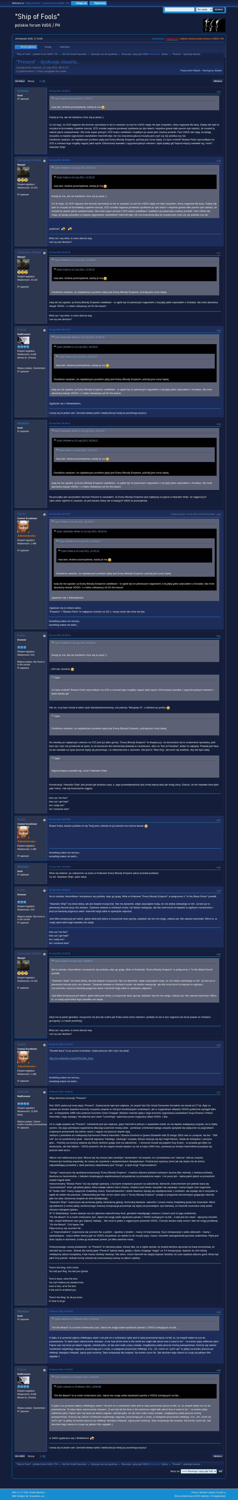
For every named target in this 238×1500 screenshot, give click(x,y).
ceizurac (23, 1091)
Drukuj (218, 81)
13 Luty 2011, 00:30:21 (59, 160)
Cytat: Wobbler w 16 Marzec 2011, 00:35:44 (76, 1377)
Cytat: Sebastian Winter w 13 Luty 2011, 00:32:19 (79, 337)
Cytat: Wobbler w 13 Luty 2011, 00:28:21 (75, 167)
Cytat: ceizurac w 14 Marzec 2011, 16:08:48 (76, 1319)
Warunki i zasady (207, 1492)
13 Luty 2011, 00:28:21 (59, 91)
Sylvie (164, 54)
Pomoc (195, 1492)
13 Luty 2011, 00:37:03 (59, 514)
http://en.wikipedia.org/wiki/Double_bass (71, 1058)
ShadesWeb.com (37, 1496)
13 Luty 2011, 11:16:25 (59, 953)
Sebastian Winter (29, 160)
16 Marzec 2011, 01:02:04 (61, 1369)
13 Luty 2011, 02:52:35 (59, 819)
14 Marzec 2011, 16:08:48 (61, 1092)
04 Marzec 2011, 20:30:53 (61, 1044)
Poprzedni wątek (190, 70)
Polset (21, 329)
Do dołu (20, 81)
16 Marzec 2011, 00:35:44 (61, 1311)
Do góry (20, 1456)
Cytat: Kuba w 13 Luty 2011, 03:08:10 (73, 961)
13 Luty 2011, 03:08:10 (59, 890)
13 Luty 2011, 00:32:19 (59, 252)
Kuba (21, 635)
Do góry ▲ (221, 1492)
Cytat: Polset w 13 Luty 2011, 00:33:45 (73, 521)
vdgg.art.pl (172, 38)
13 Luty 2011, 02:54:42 (59, 867)
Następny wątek (212, 70)
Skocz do (174, 1471)
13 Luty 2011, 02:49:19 (59, 635)
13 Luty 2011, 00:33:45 (59, 329)
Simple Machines (37, 1492)
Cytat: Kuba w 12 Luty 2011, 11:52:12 (73, 98)
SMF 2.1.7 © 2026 (20, 1492)
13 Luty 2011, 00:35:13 (59, 423)
